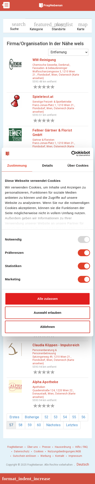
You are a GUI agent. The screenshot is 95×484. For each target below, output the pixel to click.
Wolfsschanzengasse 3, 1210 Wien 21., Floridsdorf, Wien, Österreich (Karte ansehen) (55, 75)
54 (65, 417)
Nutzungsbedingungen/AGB (64, 451)
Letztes (72, 425)
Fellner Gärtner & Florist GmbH (52, 132)
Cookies (38, 451)
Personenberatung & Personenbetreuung (44, 352)
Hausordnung (63, 446)
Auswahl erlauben (47, 312)
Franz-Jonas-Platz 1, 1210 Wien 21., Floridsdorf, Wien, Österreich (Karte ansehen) (53, 108)
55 (74, 417)
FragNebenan (15, 446)
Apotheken (38, 386)
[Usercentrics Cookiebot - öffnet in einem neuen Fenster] (71, 153)
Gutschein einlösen (24, 455)
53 (56, 417)
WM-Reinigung (44, 60)
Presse (46, 446)
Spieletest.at (42, 97)
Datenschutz (21, 451)
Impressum (75, 455)
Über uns (32, 446)
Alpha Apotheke (45, 382)
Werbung (45, 455)
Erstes (14, 417)
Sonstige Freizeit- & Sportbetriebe (51, 101)
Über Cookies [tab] (78, 165)
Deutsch (83, 464)
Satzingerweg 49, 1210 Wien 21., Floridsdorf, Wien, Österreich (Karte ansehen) (53, 360)
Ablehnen (47, 327)
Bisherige (32, 417)
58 (20, 425)
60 (39, 425)
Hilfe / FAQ (81, 446)
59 (30, 425)
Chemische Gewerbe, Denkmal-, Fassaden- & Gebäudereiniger (51, 66)
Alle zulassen (47, 298)
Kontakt (59, 455)
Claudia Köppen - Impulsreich (55, 345)
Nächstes (53, 425)
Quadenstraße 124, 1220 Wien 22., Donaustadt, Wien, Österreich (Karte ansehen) (53, 394)
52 (46, 417)
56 (83, 417)
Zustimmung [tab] (17, 165)
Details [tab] (47, 165)
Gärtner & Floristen (43, 139)
